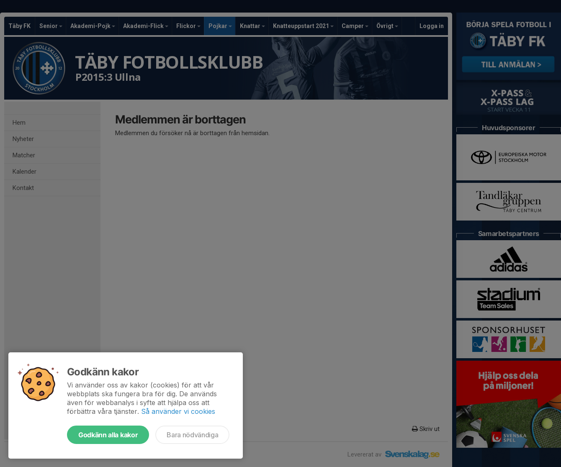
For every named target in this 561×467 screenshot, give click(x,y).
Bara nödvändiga (192, 435)
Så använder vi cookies (178, 411)
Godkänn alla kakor (108, 435)
